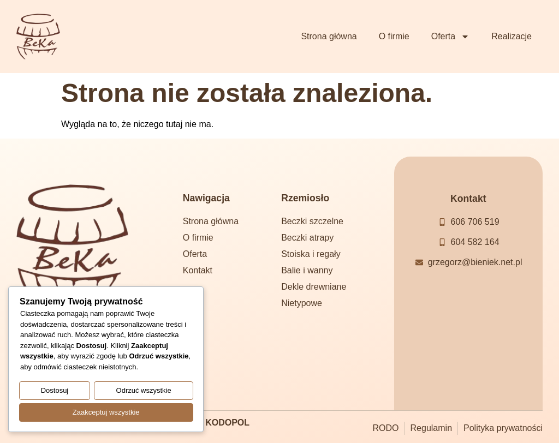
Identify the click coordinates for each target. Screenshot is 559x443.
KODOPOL (227, 422)
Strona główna (328, 36)
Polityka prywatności (503, 428)
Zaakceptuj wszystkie (106, 413)
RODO (386, 428)
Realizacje (511, 36)
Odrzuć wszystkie (143, 392)
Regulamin (431, 428)
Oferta (450, 36)
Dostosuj (55, 392)
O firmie (394, 36)
